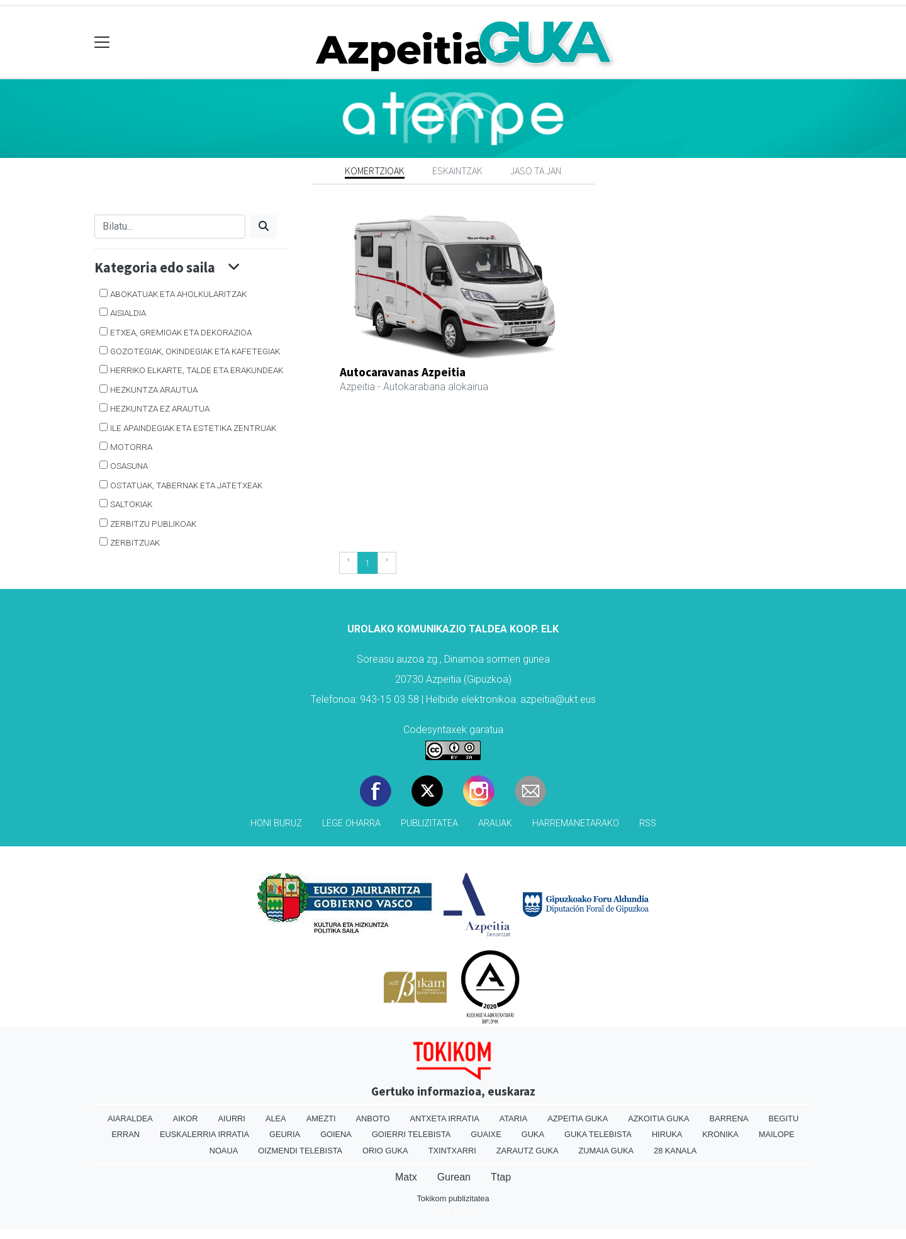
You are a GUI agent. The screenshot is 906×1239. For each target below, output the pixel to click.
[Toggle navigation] (102, 42)
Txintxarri (452, 1150)
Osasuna (129, 466)
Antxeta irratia (444, 1118)
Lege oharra (351, 823)
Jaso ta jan (535, 170)
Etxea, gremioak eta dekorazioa (181, 332)
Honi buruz (276, 823)
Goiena (336, 1134)
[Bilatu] (169, 226)
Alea (276, 1118)
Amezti (321, 1118)
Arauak (495, 823)
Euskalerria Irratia (204, 1134)
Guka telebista (598, 1134)
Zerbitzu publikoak (153, 524)
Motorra (131, 447)
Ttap (501, 1177)
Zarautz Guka (527, 1150)
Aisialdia (128, 313)
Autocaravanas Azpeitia (403, 371)
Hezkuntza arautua (154, 389)
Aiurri (231, 1118)
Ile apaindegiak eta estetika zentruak (193, 428)
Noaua (224, 1150)
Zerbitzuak (135, 542)
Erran (125, 1134)
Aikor (185, 1118)
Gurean (454, 1177)
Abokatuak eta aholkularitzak (178, 294)
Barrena (729, 1118)
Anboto (373, 1118)
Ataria (513, 1118)
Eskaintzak (457, 170)
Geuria (284, 1134)
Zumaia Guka (606, 1150)
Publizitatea (429, 823)
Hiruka (667, 1134)
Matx (406, 1177)
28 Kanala (675, 1150)
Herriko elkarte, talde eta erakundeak (196, 370)
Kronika (720, 1134)
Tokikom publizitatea (453, 1198)
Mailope (777, 1134)
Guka (533, 1134)
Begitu (783, 1118)
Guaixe (486, 1134)
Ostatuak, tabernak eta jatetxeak (186, 485)
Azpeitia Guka (577, 1118)
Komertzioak (375, 170)
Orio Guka (385, 1150)
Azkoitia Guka (658, 1118)
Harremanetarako (575, 823)
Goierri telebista (411, 1134)
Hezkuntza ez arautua (160, 408)
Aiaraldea (130, 1118)
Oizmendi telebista (300, 1150)
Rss (647, 823)
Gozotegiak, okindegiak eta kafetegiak (195, 351)
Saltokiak (131, 504)
